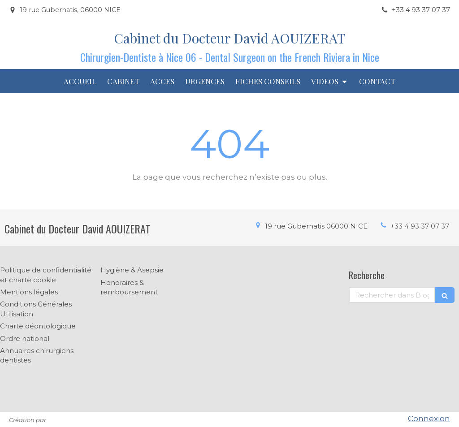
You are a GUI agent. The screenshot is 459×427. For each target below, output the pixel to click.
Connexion (429, 418)
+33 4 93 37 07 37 (419, 226)
